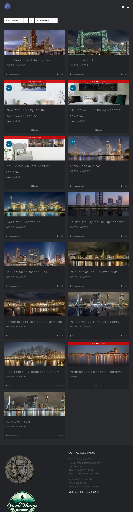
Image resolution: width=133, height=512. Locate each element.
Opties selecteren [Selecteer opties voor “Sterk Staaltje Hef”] (78, 74)
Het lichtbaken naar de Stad (26, 271)
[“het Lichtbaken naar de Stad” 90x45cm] (34, 148)
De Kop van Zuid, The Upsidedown (95, 321)
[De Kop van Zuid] (34, 404)
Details (61, 74)
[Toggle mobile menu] (128, 7)
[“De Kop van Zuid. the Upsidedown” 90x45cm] (98, 92)
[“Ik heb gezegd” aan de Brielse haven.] (34, 304)
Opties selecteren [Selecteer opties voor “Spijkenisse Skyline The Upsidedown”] (78, 236)
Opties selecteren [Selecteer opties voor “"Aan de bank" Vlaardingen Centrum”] (13, 386)
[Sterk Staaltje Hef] (98, 42)
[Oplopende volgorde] (31, 20)
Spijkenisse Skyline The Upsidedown (97, 222)
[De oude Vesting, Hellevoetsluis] (98, 254)
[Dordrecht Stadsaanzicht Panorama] (98, 354)
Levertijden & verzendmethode (84, 486)
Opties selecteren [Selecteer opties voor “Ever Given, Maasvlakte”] (13, 236)
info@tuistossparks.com (88, 462)
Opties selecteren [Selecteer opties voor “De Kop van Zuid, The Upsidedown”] (78, 336)
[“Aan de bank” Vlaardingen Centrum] (34, 354)
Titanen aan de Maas (85, 166)
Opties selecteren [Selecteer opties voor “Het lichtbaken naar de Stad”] (13, 286)
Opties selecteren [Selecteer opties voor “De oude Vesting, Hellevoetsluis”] (78, 286)
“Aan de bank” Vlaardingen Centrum (32, 371)
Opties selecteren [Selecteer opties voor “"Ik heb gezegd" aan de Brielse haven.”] (13, 336)
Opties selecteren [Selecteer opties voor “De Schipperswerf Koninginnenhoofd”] (13, 74)
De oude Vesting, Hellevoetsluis (94, 271)
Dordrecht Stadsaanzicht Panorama (96, 371)
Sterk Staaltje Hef (83, 60)
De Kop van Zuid (18, 421)
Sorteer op (11, 20)
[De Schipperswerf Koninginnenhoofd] (34, 42)
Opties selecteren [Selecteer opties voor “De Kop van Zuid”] (13, 436)
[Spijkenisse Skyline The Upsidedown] (98, 204)
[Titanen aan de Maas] (98, 148)
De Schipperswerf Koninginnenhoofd (33, 60)
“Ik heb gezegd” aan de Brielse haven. (34, 321)
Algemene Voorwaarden (80, 479)
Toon (43, 20)
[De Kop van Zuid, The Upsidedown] (98, 304)
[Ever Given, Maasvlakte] (34, 204)
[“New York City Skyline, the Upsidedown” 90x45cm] (34, 92)
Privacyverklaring (77, 482)
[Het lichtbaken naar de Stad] (34, 254)
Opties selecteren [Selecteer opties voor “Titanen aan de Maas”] (78, 186)
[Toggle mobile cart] (123, 7)
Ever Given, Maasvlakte (23, 222)
